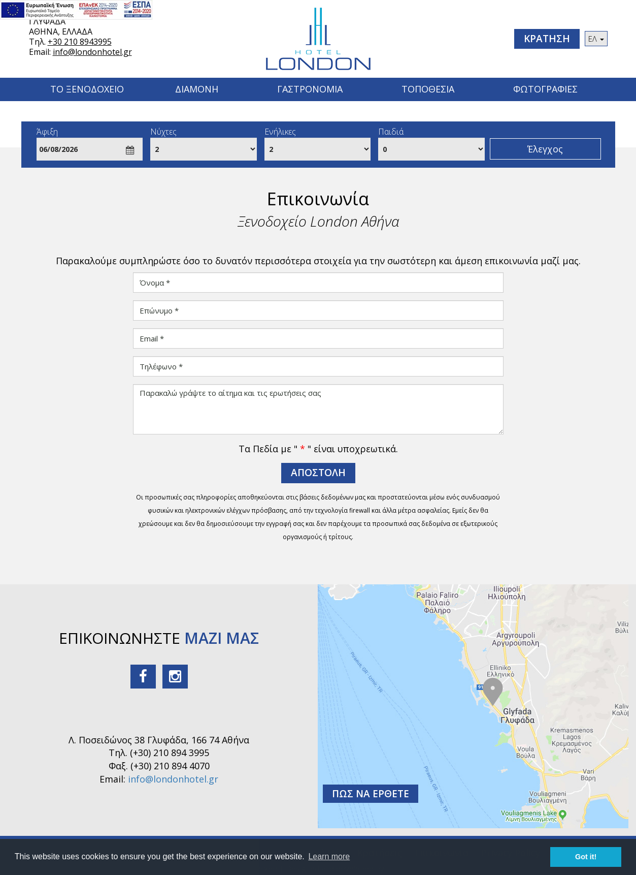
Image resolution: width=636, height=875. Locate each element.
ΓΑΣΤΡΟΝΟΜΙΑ (310, 89)
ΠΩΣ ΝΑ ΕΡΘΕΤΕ (370, 793)
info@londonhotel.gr (92, 51)
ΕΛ (596, 39)
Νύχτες (163, 132)
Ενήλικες (280, 132)
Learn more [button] (329, 856)
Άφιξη (47, 132)
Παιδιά (391, 132)
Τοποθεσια (427, 89)
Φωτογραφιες (545, 89)
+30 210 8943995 (80, 41)
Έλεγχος (545, 149)
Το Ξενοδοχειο (87, 89)
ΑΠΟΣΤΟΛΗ (318, 472)
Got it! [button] (585, 857)
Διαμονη (196, 89)
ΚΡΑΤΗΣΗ (547, 38)
